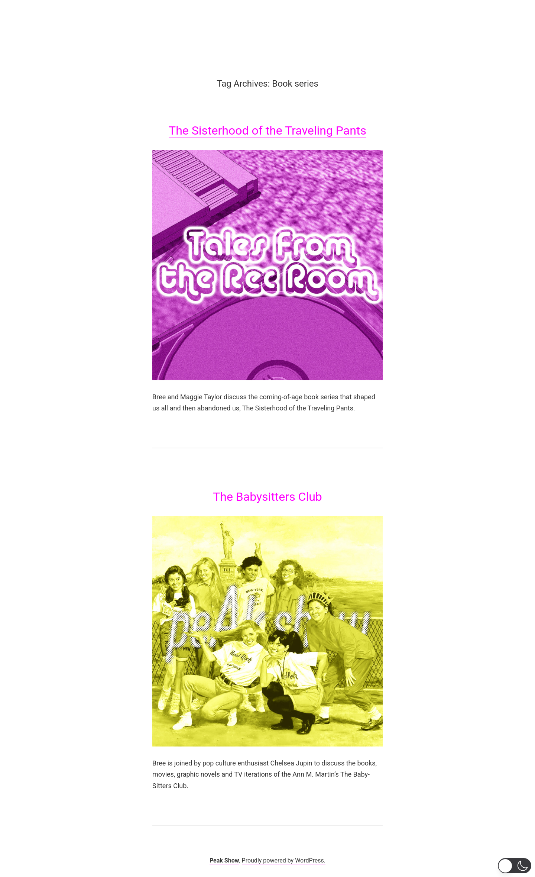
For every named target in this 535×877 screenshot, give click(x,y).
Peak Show (224, 860)
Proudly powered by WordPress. (284, 860)
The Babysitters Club (267, 497)
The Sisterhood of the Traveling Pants (267, 130)
